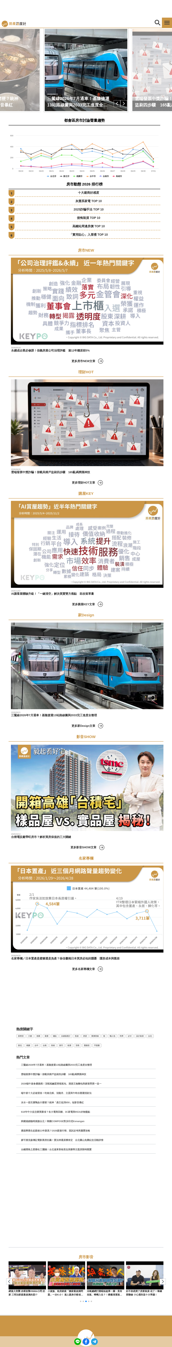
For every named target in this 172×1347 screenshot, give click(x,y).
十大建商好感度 (88, 192)
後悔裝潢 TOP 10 (88, 218)
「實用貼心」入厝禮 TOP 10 (88, 234)
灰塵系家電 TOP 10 (88, 201)
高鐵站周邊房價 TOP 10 (88, 226)
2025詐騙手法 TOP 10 (88, 209)
